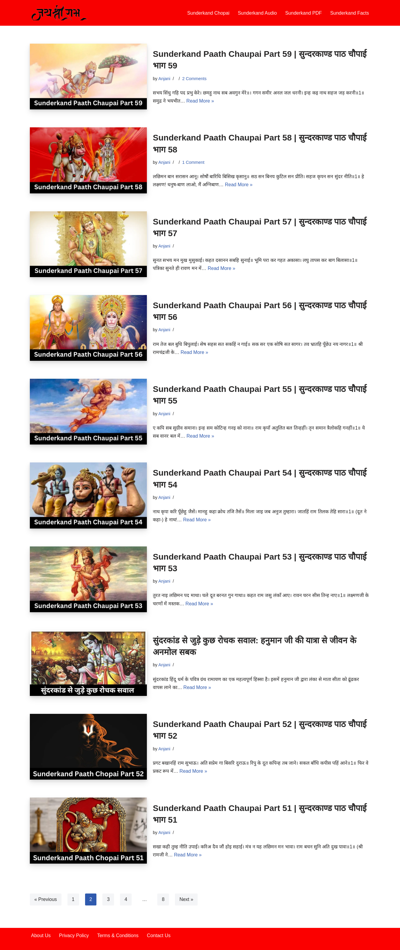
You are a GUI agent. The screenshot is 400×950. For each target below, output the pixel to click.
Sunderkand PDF (303, 13)
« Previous (45, 899)
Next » (186, 899)
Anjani (164, 78)
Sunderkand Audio (257, 13)
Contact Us (158, 935)
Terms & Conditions (118, 935)
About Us (41, 935)
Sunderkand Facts (349, 13)
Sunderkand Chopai (208, 13)
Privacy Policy (74, 935)
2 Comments (194, 78)
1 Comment (193, 162)
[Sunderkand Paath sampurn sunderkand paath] (60, 12)
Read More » (200, 100)
